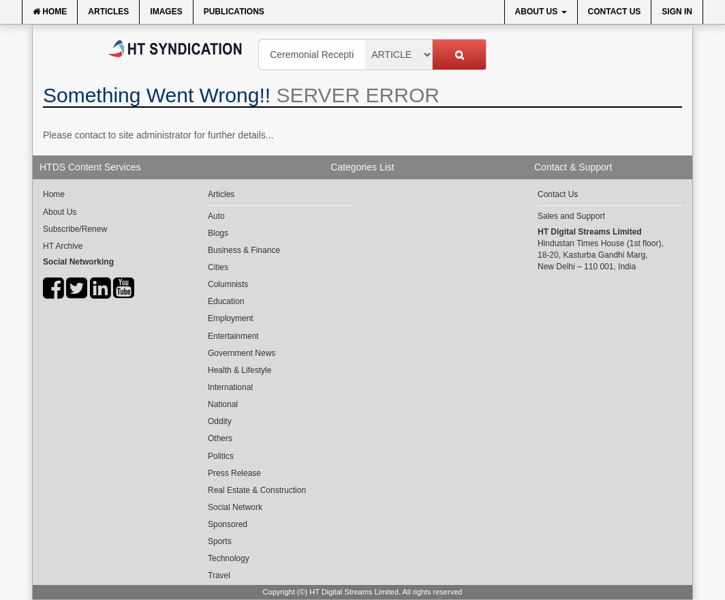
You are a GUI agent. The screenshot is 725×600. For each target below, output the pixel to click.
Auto (216, 216)
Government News (241, 353)
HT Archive (62, 246)
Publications (234, 11)
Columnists (228, 284)
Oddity (220, 421)
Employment (230, 318)
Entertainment (233, 336)
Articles (108, 11)
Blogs (218, 233)
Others (220, 438)
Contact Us (614, 11)
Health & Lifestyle (239, 370)
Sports (220, 541)
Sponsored (227, 524)
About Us (541, 11)
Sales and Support (571, 216)
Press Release (234, 473)
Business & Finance (244, 250)
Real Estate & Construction (257, 490)
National (223, 404)
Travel (219, 575)
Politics (221, 456)
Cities (218, 267)
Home (50, 11)
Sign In (677, 11)
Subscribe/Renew (75, 229)
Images (166, 11)
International (230, 387)
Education (226, 301)
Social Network (235, 507)
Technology (228, 558)
